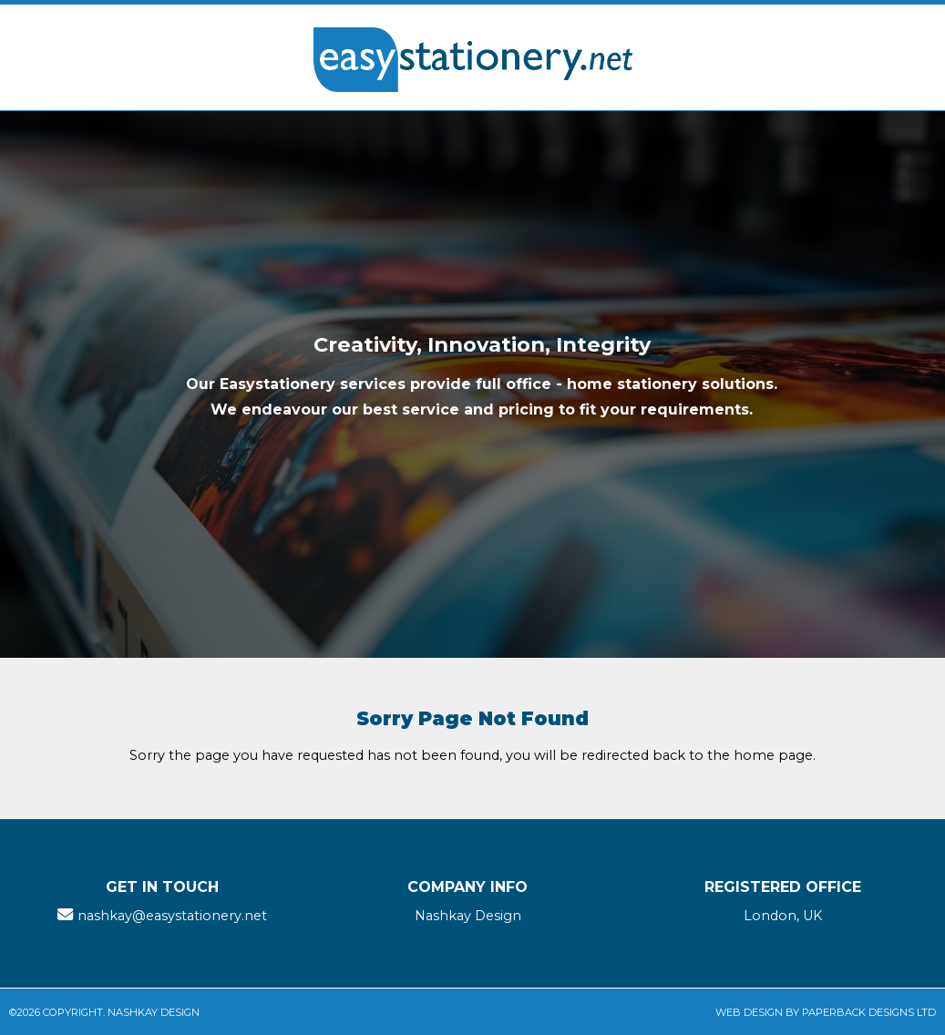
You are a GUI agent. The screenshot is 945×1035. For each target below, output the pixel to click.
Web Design (749, 1012)
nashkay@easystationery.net (172, 915)
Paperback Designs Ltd (869, 1012)
